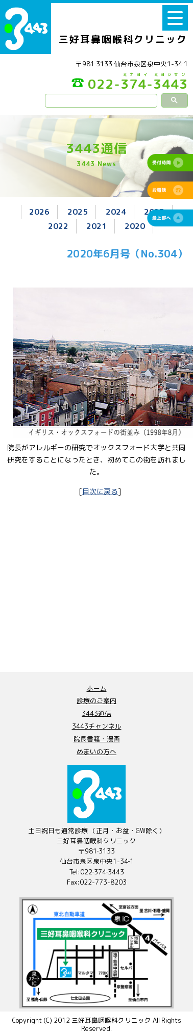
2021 (96, 225)
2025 (77, 211)
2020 (135, 225)
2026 (39, 211)
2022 (58, 225)
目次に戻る (100, 491)
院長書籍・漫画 (97, 738)
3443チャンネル (97, 726)
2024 (116, 211)
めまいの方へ (96, 751)
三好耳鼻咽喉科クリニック (123, 39)
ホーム (97, 688)
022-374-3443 (129, 82)
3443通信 (96, 713)
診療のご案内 (96, 700)
